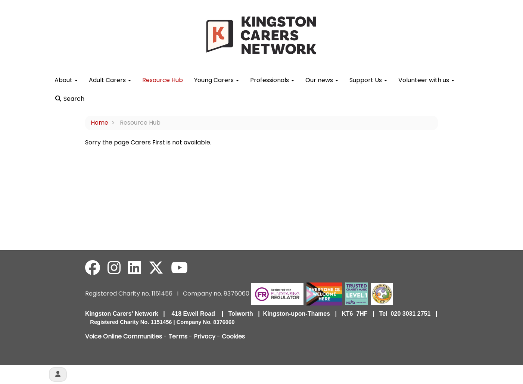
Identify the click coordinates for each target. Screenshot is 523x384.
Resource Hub (162, 80)
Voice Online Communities (123, 336)
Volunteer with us (426, 80)
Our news (321, 80)
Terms (177, 336)
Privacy (204, 336)
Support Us (368, 80)
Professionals (272, 80)
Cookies (233, 336)
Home (99, 122)
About (66, 80)
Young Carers (216, 80)
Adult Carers (110, 80)
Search (69, 98)
